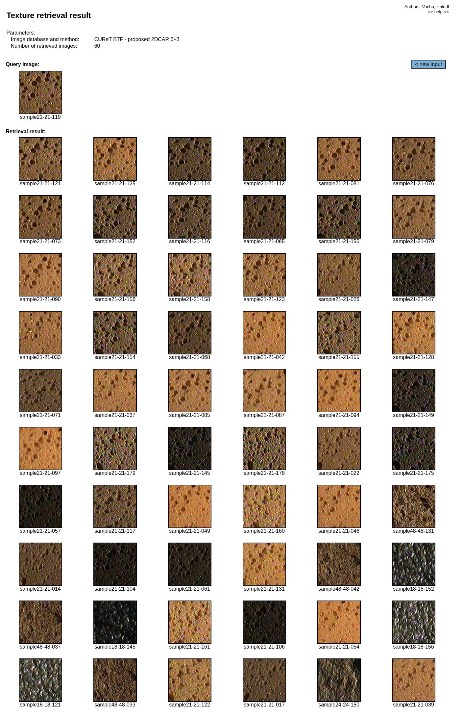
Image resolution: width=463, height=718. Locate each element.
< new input (428, 64)
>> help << (438, 11)
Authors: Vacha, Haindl (426, 6)
